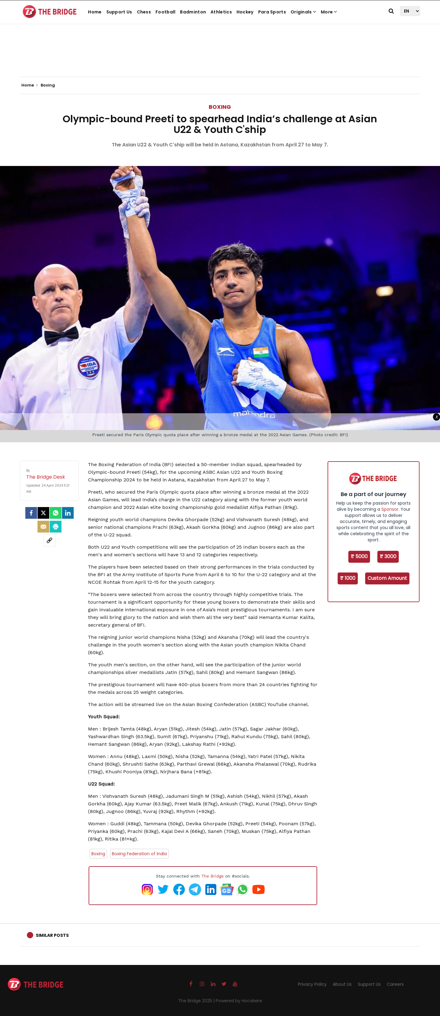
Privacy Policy (312, 984)
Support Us (119, 12)
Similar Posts (52, 935)
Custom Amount (387, 578)
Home (94, 12)
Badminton (193, 12)
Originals (303, 12)
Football (165, 12)
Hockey (245, 12)
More (329, 12)
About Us (342, 984)
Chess (144, 12)
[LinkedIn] (68, 513)
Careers (395, 984)
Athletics (221, 12)
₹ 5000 (359, 556)
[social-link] (49, 540)
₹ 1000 (347, 578)
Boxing (220, 107)
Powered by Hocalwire (239, 1001)
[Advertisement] (220, 58)
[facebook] (31, 513)
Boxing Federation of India (139, 854)
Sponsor (389, 509)
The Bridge (212, 876)
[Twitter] (43, 513)
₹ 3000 (388, 556)
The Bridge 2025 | (197, 1001)
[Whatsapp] (56, 513)
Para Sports (272, 12)
